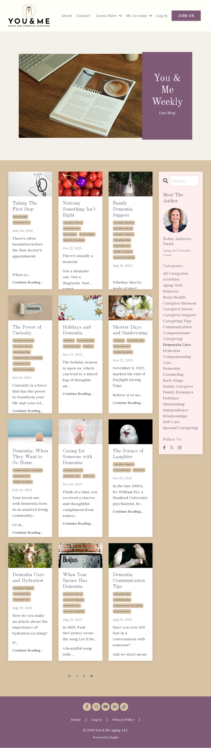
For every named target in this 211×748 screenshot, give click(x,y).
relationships (87, 243)
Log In (162, 15)
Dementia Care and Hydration (29, 585)
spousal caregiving (74, 249)
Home (76, 720)
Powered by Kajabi (105, 737)
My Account (138, 15)
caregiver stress (73, 231)
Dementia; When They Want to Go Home (29, 470)
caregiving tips (122, 249)
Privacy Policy (123, 720)
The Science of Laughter (129, 461)
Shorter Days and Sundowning (130, 337)
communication (122, 609)
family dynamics (178, 392)
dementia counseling (173, 371)
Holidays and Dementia (79, 337)
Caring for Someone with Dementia (79, 466)
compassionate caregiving (28, 373)
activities (69, 355)
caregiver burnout (124, 231)
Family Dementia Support (129, 214)
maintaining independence (175, 407)
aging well (172, 285)
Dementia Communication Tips (130, 585)
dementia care (22, 237)
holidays (88, 361)
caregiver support (124, 243)
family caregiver (123, 260)
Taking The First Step (28, 214)
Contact (82, 15)
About (65, 15)
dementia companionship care (177, 356)
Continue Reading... (78, 408)
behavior (171, 291)
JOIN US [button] (186, 15)
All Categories (175, 273)
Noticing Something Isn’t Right (80, 214)
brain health (20, 231)
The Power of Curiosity (30, 337)
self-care (89, 494)
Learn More (108, 15)
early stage (70, 243)
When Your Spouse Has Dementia (79, 594)
